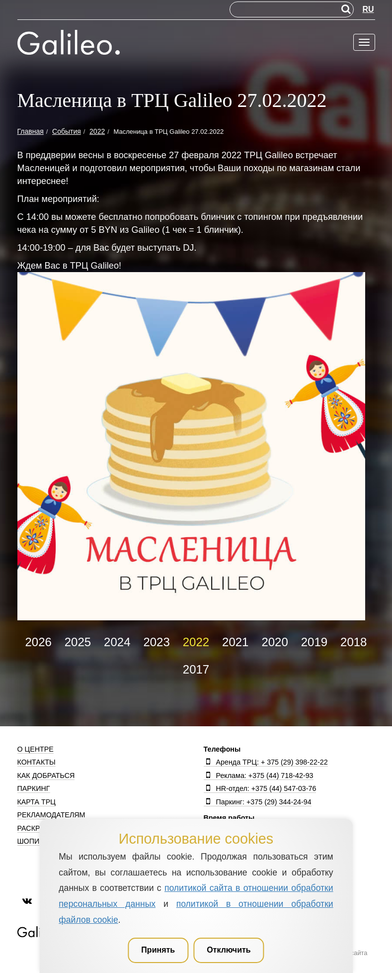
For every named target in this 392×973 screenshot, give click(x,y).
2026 (38, 642)
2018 (353, 642)
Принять (158, 950)
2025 (78, 642)
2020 (274, 642)
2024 (117, 642)
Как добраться (46, 775)
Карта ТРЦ (36, 802)
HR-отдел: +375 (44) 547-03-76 (260, 788)
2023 (156, 642)
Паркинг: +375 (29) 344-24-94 (258, 802)
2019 (314, 642)
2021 (235, 642)
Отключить (229, 950)
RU (368, 9)
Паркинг (33, 788)
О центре (35, 749)
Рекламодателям (51, 815)
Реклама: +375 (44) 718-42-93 (259, 775)
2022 (196, 642)
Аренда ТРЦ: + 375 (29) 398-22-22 (266, 762)
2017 (196, 669)
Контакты (36, 762)
